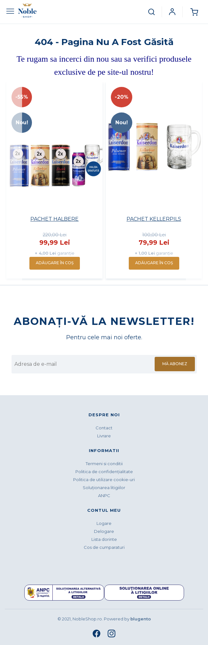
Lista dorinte (104, 539)
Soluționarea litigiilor (104, 487)
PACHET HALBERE (54, 219)
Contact (104, 427)
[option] (54, 180)
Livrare (104, 435)
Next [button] (194, 182)
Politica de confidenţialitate (104, 471)
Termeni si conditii (104, 463)
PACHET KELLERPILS (154, 219)
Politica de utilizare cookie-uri (104, 479)
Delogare (104, 531)
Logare (104, 523)
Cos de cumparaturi (104, 547)
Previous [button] (13, 182)
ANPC (104, 495)
